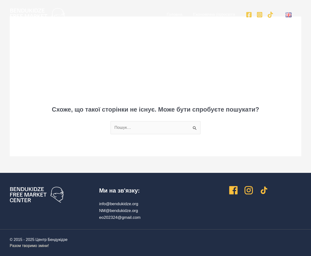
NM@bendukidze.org (118, 210)
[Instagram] (260, 15)
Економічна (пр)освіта (212, 14)
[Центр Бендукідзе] (37, 15)
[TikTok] (270, 15)
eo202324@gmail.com (119, 217)
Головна (170, 14)
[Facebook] (249, 15)
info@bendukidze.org (118, 204)
